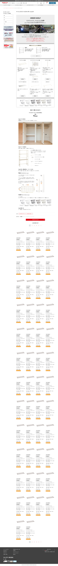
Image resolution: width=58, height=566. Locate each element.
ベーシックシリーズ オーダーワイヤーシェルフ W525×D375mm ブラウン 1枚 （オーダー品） (50, 388)
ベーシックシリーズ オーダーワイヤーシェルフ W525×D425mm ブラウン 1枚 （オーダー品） (30, 412)
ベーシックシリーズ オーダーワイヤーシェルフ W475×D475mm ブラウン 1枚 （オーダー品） (40, 316)
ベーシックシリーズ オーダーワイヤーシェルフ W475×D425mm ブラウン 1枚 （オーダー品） (20, 316)
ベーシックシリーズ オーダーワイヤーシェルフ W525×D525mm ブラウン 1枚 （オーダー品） (30, 436)
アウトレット (5, 553)
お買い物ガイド (5, 550)
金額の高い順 (29, 216)
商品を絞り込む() (35, 219)
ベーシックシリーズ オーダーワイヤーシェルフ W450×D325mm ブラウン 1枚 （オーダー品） (30, 243)
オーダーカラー (29, 213)
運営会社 (14, 554)
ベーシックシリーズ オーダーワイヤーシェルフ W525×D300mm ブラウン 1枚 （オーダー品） (20, 388)
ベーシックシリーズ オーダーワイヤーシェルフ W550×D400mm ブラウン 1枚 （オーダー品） (40, 460)
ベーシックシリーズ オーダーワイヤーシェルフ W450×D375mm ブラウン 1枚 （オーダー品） (50, 243)
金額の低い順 (25, 216)
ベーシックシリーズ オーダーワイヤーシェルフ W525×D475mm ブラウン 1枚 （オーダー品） (50, 412)
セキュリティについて (16, 551)
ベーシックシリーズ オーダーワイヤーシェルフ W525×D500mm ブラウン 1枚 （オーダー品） (20, 436)
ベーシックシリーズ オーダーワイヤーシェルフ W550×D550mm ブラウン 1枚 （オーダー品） (20, 508)
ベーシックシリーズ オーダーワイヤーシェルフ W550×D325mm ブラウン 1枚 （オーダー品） (50, 436)
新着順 (21, 216)
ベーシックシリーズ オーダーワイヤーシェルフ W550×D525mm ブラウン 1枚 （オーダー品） (50, 484)
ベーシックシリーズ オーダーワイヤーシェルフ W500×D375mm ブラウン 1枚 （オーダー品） (40, 340)
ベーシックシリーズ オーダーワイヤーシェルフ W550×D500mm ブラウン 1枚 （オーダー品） (40, 484)
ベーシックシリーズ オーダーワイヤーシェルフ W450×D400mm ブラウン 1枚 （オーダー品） (20, 267)
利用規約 (14, 550)
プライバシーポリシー (16, 553)
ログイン (44, 3)
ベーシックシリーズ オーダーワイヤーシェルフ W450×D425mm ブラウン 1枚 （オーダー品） (30, 267)
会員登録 (41, 3)
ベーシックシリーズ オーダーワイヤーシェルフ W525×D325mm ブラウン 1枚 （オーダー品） (30, 388)
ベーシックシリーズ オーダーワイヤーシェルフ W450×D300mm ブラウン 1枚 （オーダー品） (20, 243)
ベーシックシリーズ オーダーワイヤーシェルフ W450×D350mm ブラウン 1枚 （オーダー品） (40, 243)
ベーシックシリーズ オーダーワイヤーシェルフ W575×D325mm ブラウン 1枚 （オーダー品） (40, 508)
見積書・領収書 (5, 554)
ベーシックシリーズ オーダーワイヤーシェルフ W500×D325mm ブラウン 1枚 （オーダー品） (20, 340)
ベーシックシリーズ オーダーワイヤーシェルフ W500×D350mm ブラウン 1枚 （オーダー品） (30, 340)
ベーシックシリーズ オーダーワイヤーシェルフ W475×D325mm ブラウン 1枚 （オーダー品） (20, 292)
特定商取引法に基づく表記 (16, 549)
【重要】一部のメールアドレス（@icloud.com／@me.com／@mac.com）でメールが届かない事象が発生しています (29, 0)
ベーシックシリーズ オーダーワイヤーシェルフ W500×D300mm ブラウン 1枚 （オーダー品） (50, 316)
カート (46, 3)
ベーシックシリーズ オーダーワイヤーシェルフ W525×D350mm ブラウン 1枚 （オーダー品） (40, 388)
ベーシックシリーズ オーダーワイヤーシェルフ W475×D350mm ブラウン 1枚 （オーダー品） (30, 292)
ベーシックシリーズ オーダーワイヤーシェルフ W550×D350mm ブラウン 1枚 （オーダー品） (20, 460)
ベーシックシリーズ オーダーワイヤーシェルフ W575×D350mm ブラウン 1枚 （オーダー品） (50, 508)
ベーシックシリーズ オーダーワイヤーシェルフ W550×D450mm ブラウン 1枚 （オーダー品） (20, 484)
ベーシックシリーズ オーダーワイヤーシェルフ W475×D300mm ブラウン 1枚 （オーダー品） (50, 267)
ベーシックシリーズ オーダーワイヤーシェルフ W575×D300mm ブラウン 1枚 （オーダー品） (30, 508)
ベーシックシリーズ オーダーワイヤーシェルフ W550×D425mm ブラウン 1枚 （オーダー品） (50, 460)
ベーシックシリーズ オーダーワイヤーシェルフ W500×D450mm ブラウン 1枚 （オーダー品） (30, 364)
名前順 (33, 216)
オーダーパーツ (21, 213)
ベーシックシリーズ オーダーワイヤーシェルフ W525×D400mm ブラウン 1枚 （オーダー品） (20, 412)
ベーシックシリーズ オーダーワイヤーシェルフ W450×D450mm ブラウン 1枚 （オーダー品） (40, 267)
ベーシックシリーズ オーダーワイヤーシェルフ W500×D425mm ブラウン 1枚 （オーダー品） (20, 364)
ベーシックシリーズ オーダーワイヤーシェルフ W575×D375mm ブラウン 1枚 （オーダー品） (20, 532)
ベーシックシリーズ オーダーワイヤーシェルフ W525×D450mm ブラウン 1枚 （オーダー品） (40, 412)
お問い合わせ (5, 551)
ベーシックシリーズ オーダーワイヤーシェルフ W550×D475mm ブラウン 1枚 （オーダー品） (30, 484)
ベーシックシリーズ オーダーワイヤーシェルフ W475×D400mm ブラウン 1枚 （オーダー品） (50, 292)
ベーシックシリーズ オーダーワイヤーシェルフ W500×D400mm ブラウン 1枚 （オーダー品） (50, 340)
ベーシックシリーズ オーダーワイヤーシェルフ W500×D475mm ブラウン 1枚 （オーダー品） (40, 364)
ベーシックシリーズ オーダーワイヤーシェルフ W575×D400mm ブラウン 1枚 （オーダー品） (30, 532)
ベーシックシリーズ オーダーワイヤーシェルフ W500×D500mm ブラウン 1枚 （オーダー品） (50, 364)
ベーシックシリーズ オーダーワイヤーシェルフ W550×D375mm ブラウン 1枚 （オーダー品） (30, 460)
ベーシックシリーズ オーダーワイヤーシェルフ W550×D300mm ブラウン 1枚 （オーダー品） (40, 436)
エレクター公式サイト (6, 549)
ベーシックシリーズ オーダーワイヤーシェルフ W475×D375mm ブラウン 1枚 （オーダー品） (40, 292)
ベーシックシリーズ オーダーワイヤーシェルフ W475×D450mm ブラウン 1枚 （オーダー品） (30, 316)
